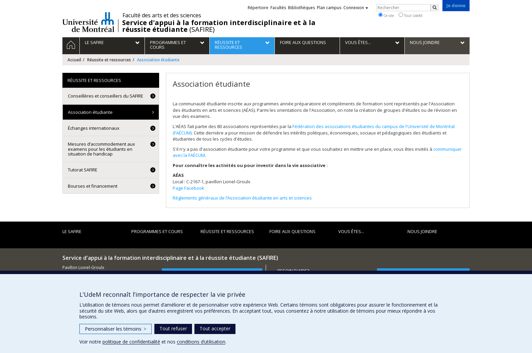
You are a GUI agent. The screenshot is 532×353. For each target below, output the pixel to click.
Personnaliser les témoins (115, 329)
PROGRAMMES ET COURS (157, 231)
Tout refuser (173, 328)
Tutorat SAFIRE (82, 170)
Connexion (355, 8)
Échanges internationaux (93, 128)
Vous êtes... (351, 231)
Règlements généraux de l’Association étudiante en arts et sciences (242, 198)
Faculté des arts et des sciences (161, 15)
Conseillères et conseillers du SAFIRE (105, 96)
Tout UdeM (410, 15)
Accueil (74, 60)
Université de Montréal (88, 22)
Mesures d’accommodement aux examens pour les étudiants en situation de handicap (101, 149)
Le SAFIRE (71, 231)
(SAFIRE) (219, 26)
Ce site (386, 15)
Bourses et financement (92, 186)
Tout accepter (215, 328)
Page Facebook (188, 188)
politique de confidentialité (131, 341)
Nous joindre (422, 231)
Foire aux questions (292, 231)
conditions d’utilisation (201, 341)
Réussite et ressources (109, 60)
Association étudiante (90, 112)
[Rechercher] (435, 7)
